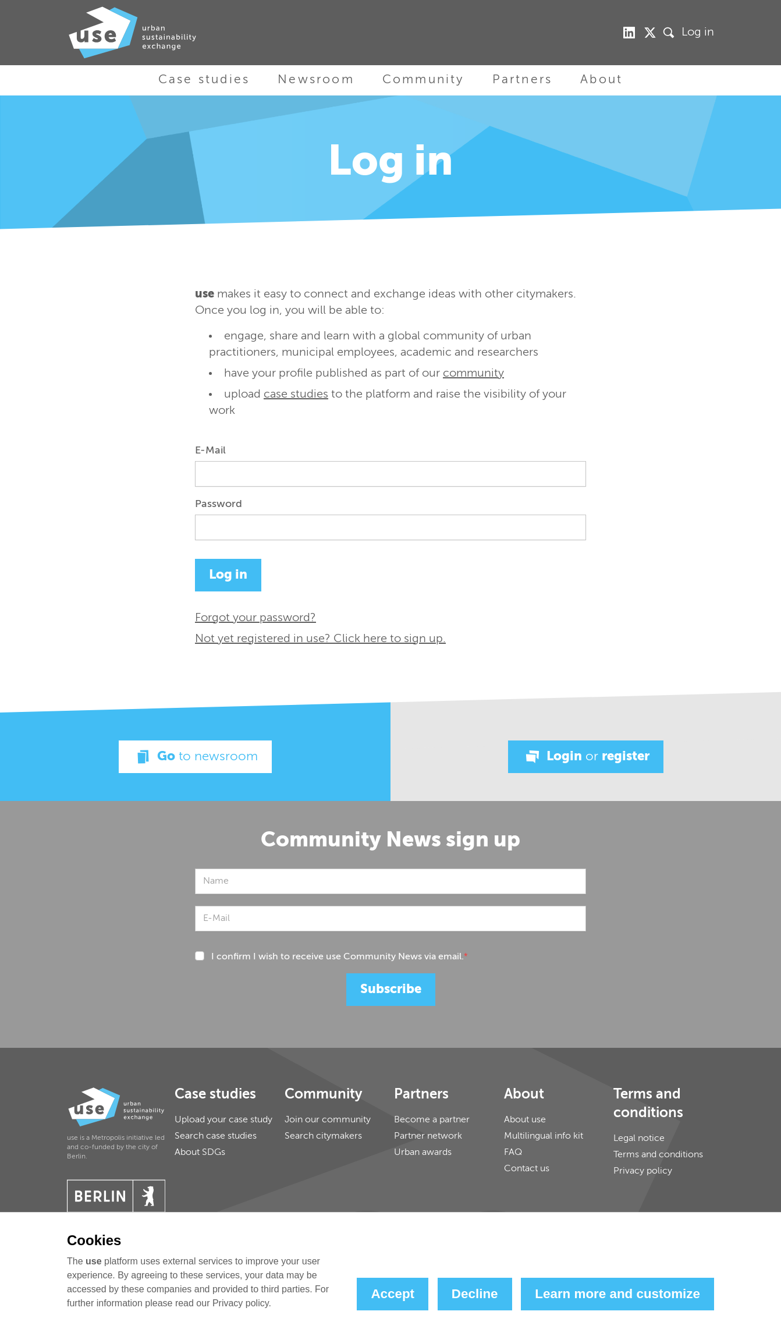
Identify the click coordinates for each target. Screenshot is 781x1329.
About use (525, 1120)
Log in (697, 32)
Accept (392, 1294)
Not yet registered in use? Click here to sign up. (320, 639)
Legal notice (639, 1138)
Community (423, 80)
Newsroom (316, 80)
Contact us (526, 1169)
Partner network (428, 1136)
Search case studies (216, 1136)
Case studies (204, 80)
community (473, 374)
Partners (522, 80)
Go (195, 756)
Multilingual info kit (543, 1136)
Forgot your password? (255, 618)
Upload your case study (223, 1120)
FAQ (513, 1152)
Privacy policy (642, 1171)
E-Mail (210, 450)
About (601, 80)
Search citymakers (323, 1136)
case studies (296, 395)
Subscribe (390, 989)
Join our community (328, 1120)
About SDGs (200, 1152)
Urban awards (423, 1152)
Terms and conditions (658, 1155)
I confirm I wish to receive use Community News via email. (339, 957)
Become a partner (432, 1120)
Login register (585, 756)
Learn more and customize (617, 1294)
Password (218, 504)
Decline (475, 1294)
